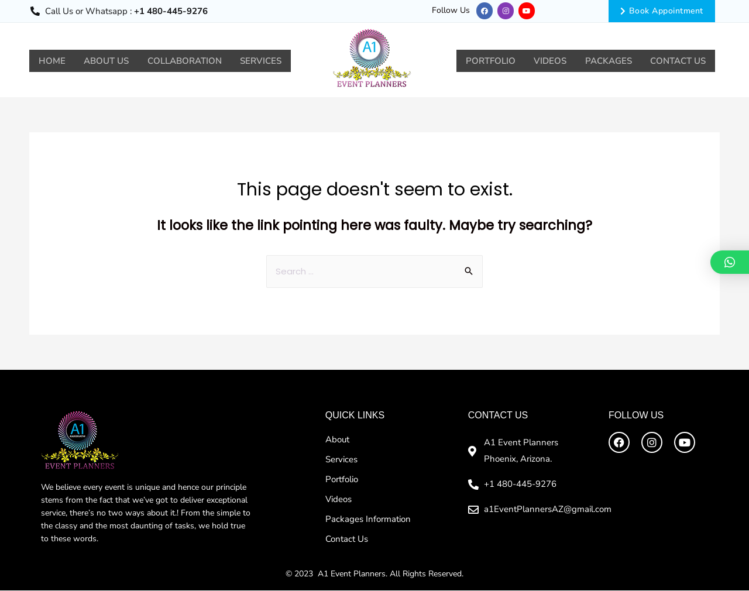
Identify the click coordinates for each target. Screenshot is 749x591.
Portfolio (481, 61)
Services (270, 61)
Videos (543, 61)
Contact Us (677, 61)
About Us (110, 61)
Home (53, 61)
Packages (604, 61)
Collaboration (191, 61)
